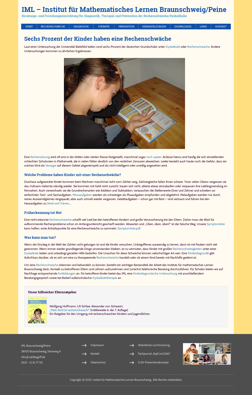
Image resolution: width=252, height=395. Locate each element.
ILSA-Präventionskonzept (153, 362)
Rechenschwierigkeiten (187, 249)
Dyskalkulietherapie (104, 278)
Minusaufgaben (82, 195)
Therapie (104, 26)
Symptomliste (216, 224)
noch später (153, 157)
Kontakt (220, 26)
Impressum (97, 345)
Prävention (126, 26)
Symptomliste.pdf (128, 228)
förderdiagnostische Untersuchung (155, 273)
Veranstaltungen (154, 26)
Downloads (182, 26)
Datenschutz (98, 362)
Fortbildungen (66, 273)
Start (29, 26)
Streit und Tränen (58, 203)
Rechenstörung (40, 157)
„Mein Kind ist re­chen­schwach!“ (69, 310)
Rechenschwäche (53, 26)
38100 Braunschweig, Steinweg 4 (41, 351)
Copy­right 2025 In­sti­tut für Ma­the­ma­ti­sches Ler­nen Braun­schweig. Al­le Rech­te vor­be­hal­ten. (126, 380)
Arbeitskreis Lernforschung (154, 345)
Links (203, 26)
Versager (50, 165)
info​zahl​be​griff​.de (33, 357)
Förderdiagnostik (198, 253)
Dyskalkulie (173, 46)
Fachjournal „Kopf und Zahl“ (154, 353)
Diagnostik (81, 26)
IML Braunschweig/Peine (36, 345)
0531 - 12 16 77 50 (32, 362)
